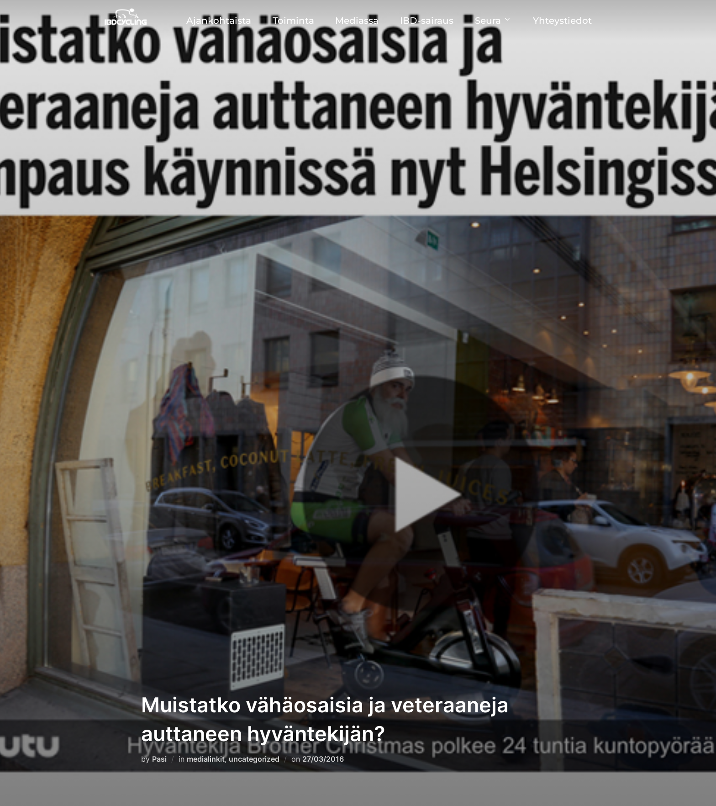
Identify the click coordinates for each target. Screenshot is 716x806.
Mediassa (357, 20)
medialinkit (206, 759)
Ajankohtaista (218, 20)
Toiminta (293, 20)
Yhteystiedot (562, 20)
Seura (493, 20)
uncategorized (254, 759)
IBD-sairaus (426, 20)
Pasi (159, 759)
